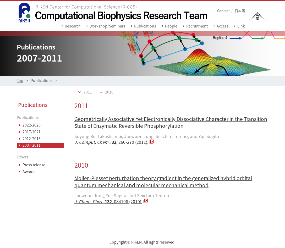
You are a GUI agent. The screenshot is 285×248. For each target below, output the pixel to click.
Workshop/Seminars (107, 26)
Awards (29, 171)
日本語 (240, 10)
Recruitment (197, 26)
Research (73, 26)
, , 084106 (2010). (108, 201)
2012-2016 (32, 138)
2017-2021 (32, 132)
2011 (88, 92)
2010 (109, 92)
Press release (34, 165)
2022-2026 (32, 125)
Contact (223, 10)
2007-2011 (32, 145)
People (171, 26)
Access (222, 26)
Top (20, 80)
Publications (145, 26)
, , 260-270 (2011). (111, 142)
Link (241, 26)
